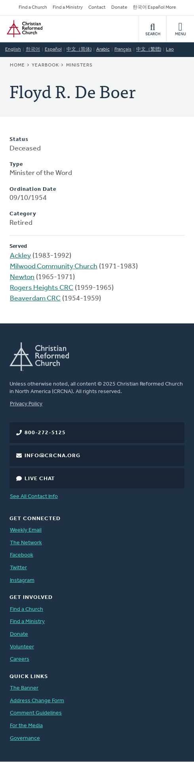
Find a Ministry (68, 7)
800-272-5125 (45, 433)
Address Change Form (37, 701)
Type (16, 164)
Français (122, 49)
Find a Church (33, 7)
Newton (22, 277)
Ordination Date (33, 189)
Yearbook (45, 65)
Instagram (22, 580)
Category (23, 214)
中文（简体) (79, 49)
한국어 (33, 49)
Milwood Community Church (53, 266)
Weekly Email (26, 530)
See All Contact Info (34, 497)
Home (17, 65)
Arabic (103, 49)
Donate (119, 7)
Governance (25, 738)
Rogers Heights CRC (41, 288)
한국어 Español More (154, 7)
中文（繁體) (148, 49)
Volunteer (22, 647)
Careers (19, 659)
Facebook (21, 555)
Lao (170, 49)
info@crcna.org (52, 456)
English (13, 49)
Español (53, 49)
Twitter (18, 568)
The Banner (24, 688)
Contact (97, 7)
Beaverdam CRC (35, 298)
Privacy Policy (26, 404)
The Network (26, 543)
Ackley (20, 256)
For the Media (26, 726)
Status (19, 140)
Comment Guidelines (36, 713)
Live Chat (40, 479)
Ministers (79, 65)
